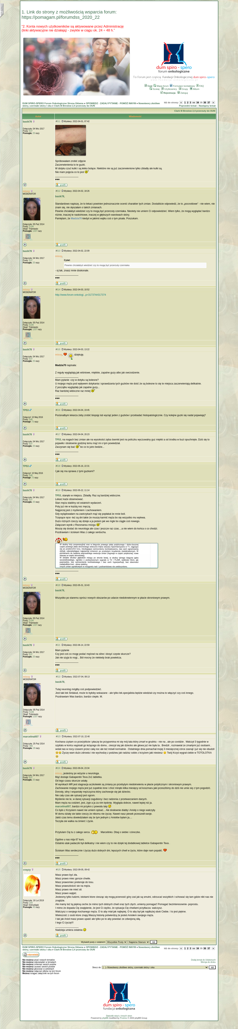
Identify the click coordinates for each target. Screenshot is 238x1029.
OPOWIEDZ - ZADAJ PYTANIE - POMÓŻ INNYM (111, 103)
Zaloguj (182, 93)
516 (58, 410)
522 (59, 677)
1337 (35, 231)
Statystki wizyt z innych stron (119, 1016)
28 (34, 748)
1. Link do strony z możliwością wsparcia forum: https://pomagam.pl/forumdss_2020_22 (69, 14)
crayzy (27, 869)
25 (34, 133)
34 (197, 102)
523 (59, 736)
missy (26, 191)
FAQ (200, 86)
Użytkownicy (169, 89)
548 (31, 419)
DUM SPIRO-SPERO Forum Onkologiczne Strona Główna (53, 103)
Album (194, 89)
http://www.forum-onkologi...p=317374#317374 (80, 294)
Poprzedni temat (188, 106)
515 (58, 349)
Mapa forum (161, 86)
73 (33, 422)
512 (58, 191)
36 (205, 102)
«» (194, 102)
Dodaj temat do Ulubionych (203, 960)
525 (59, 870)
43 (34, 907)
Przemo (123, 1018)
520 (58, 585)
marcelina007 (31, 736)
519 (58, 490)
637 (31, 131)
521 (58, 645)
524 (58, 768)
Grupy (183, 89)
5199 (31, 226)
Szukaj (154, 89)
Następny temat (207, 106)
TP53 (26, 410)
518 (58, 466)
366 (31, 746)
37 (209, 102)
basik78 (27, 121)
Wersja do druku (208, 962)
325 (31, 903)
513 (58, 251)
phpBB (105, 1018)
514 (58, 289)
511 (58, 121)
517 (58, 434)
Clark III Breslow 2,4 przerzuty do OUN (74, 106)
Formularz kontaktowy (182, 86)
